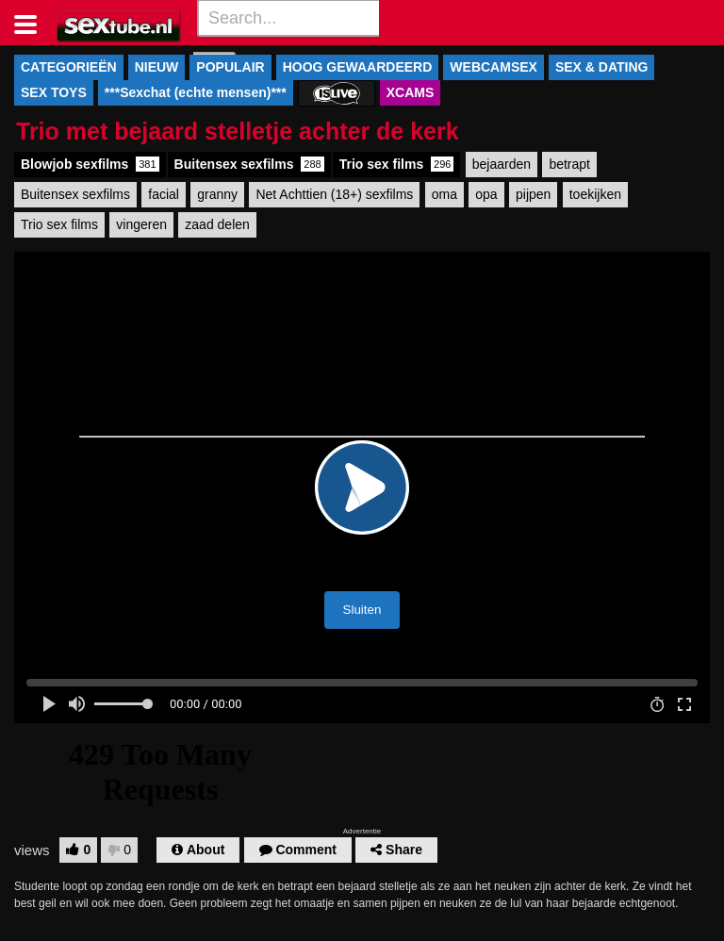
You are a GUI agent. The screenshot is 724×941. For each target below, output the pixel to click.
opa (486, 194)
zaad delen (217, 224)
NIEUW (157, 66)
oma (444, 194)
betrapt (569, 164)
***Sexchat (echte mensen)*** (196, 92)
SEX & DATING (602, 66)
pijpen (533, 194)
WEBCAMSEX (493, 66)
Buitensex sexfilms (249, 164)
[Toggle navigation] (32, 22)
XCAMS (411, 92)
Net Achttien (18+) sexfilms (334, 194)
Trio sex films (396, 164)
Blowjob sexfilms (90, 164)
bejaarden (501, 164)
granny (217, 194)
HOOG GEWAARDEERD (358, 66)
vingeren (141, 224)
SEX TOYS (54, 92)
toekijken (595, 194)
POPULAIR (230, 66)
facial (163, 194)
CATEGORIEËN (69, 66)
